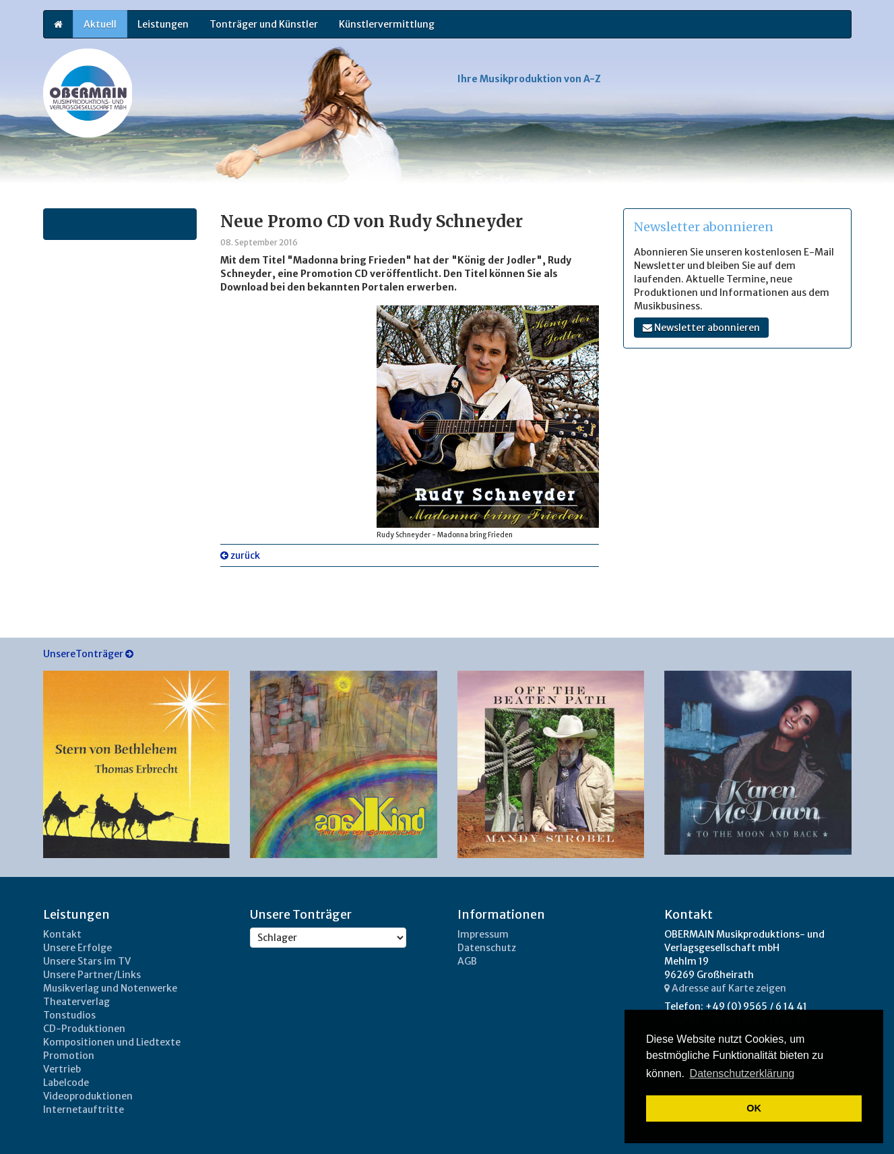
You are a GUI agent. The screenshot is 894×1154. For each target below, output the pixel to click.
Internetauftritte (83, 1109)
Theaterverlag (76, 1002)
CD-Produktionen (84, 1029)
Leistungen (163, 24)
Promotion (68, 1056)
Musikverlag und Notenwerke (110, 988)
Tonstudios (69, 1015)
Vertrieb (62, 1069)
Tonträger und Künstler (264, 24)
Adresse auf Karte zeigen (725, 988)
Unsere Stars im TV (87, 961)
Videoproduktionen (88, 1096)
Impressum (483, 934)
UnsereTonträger (88, 654)
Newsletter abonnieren (701, 328)
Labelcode (66, 1082)
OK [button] (753, 1108)
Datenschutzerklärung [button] (742, 1073)
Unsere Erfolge (77, 948)
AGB (467, 961)
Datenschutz (486, 948)
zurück (240, 555)
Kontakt (62, 934)
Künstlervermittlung (387, 24)
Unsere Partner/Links (92, 975)
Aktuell (100, 24)
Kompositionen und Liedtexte (112, 1042)
